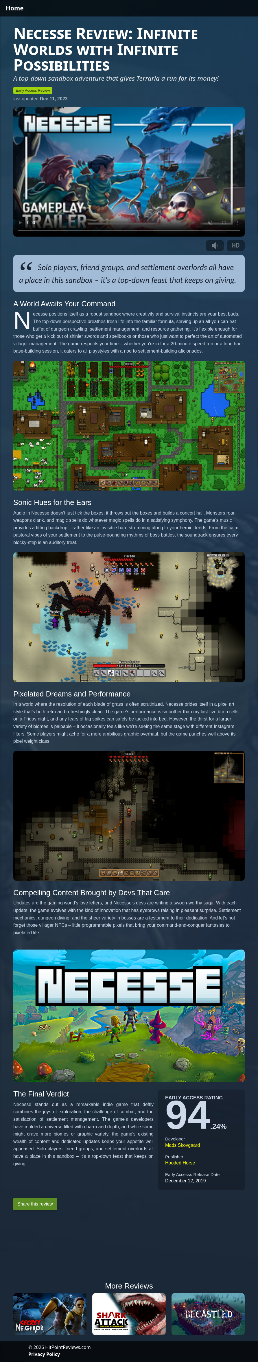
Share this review (35, 1203)
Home (15, 8)
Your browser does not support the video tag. (129, 172)
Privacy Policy (44, 1354)
